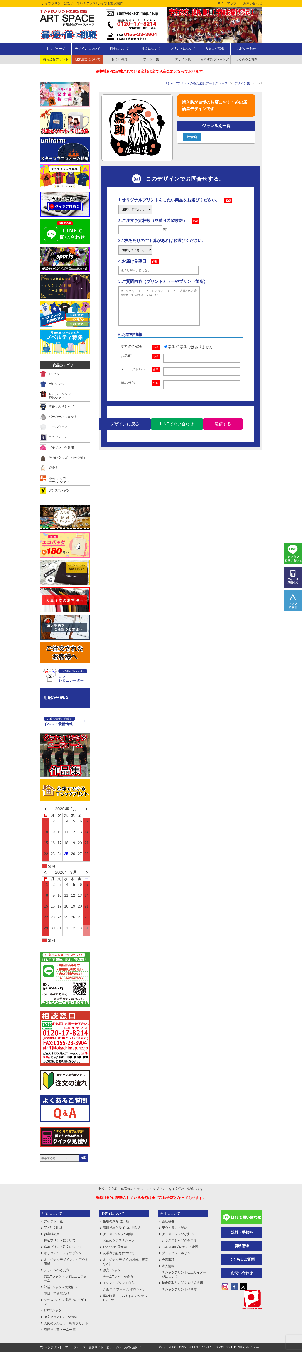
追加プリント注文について (63, 1246)
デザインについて (87, 48)
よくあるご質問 (246, 59)
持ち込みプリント (56, 59)
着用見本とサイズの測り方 (122, 1227)
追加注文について (87, 59)
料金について (119, 48)
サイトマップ (226, 3)
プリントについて (183, 48)
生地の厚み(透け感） (118, 1221)
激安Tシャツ (112, 1270)
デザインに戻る (124, 431)
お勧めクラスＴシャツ (119, 1240)
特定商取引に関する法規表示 (182, 1283)
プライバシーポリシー (178, 1253)
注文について (151, 48)
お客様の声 (52, 1234)
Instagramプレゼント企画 (180, 1246)
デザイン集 (183, 59)
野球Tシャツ (53, 1310)
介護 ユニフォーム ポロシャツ (124, 1289)
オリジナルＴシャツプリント (64, 1253)
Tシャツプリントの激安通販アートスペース (197, 83)
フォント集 (151, 59)
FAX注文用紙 (53, 1227)
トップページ (55, 48)
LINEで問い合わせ (177, 431)
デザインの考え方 (56, 1270)
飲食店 (192, 137)
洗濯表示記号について (119, 1253)
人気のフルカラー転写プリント (66, 1323)
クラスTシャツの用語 (118, 1234)
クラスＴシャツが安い (178, 1234)
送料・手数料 (242, 1232)
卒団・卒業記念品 (56, 1293)
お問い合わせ (252, 3)
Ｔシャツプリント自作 (119, 1283)
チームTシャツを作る (118, 1276)
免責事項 (168, 1259)
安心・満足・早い (174, 1227)
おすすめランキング (214, 59)
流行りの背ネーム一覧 (60, 1329)
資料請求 (242, 1246)
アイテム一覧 (53, 1221)
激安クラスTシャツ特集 (61, 1317)
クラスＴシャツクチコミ (179, 1240)
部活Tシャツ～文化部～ (61, 1287)
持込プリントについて (60, 1240)
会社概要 (168, 1221)
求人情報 (168, 1266)
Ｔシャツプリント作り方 (179, 1289)
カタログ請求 (214, 48)
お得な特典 (119, 59)
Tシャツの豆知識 (115, 1246)
